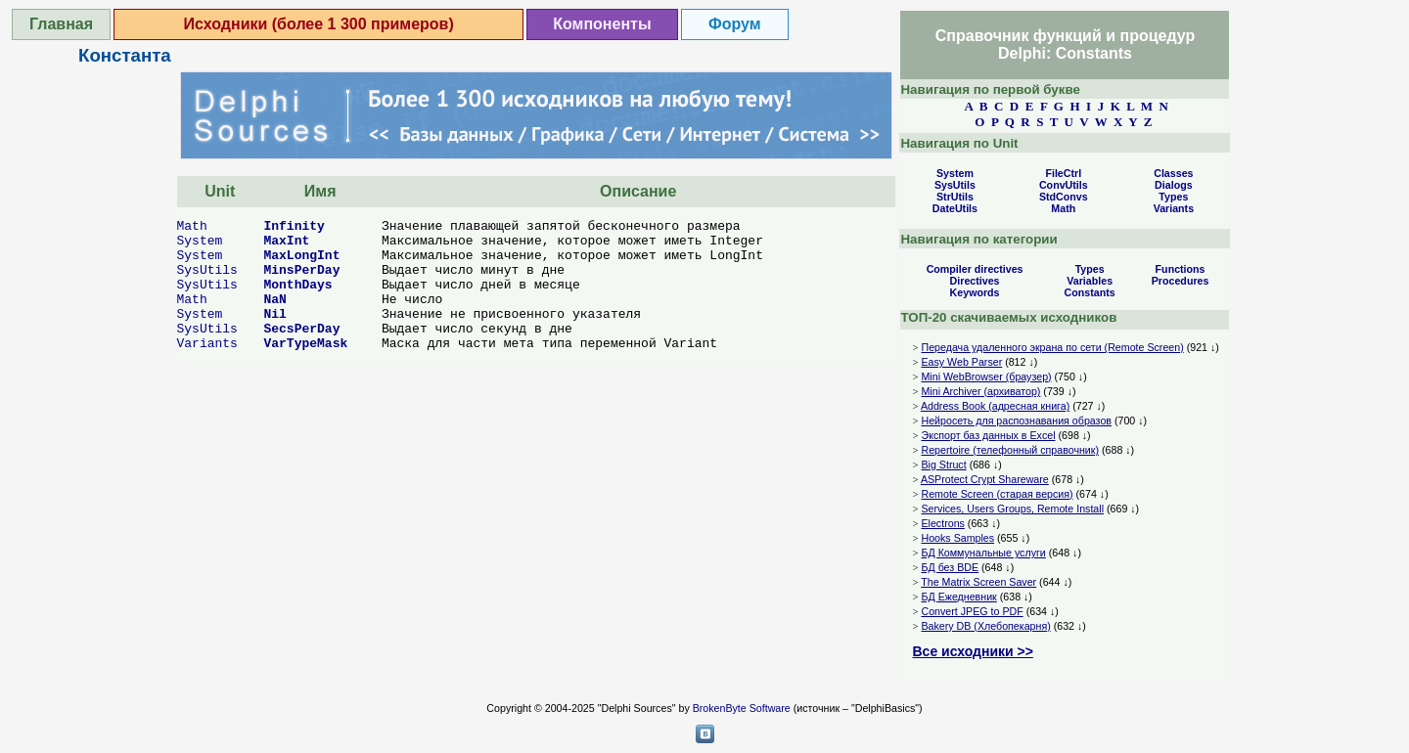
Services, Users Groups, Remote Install (1012, 508)
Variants (207, 343)
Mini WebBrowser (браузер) (986, 376)
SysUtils (207, 270)
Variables (1090, 281)
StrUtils (955, 196)
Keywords (975, 292)
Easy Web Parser (961, 362)
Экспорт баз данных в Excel (988, 435)
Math (192, 226)
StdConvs (1063, 196)
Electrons (942, 523)
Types (1173, 196)
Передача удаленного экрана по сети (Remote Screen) (1052, 347)
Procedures (1180, 281)
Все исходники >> (972, 651)
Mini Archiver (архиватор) (980, 391)
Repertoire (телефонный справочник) (1010, 450)
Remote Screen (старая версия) (996, 494)
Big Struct (943, 464)
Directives (975, 281)
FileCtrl (1063, 173)
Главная (61, 24)
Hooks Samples (957, 538)
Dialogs (1174, 185)
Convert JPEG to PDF (972, 611)
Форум (734, 24)
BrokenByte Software (742, 708)
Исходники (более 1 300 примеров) (319, 24)
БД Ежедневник (958, 596)
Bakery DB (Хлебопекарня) (985, 626)
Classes (1173, 173)
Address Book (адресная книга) (995, 406)
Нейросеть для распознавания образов (1016, 420)
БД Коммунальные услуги (983, 552)
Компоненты (602, 24)
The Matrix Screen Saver (978, 582)
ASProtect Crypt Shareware (985, 479)
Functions (1180, 269)
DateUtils (954, 208)
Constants (1090, 292)
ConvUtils (1063, 185)
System (200, 241)
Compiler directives (975, 269)
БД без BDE (949, 567)
